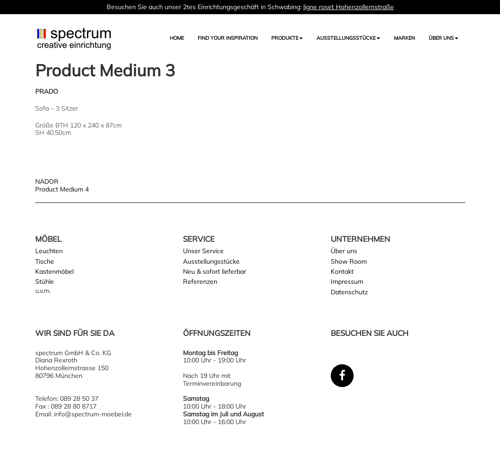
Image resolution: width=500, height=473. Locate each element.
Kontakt (342, 271)
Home (177, 38)
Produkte (287, 38)
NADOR (47, 181)
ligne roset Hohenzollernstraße (348, 7)
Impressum (347, 281)
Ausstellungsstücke (211, 261)
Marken (404, 38)
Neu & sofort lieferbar (214, 271)
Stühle (44, 281)
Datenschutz (349, 292)
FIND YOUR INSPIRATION (228, 38)
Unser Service (203, 251)
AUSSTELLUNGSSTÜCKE (348, 38)
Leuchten (49, 251)
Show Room (349, 261)
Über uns (443, 38)
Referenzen (200, 281)
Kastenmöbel (54, 271)
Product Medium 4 (62, 189)
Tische (44, 261)
